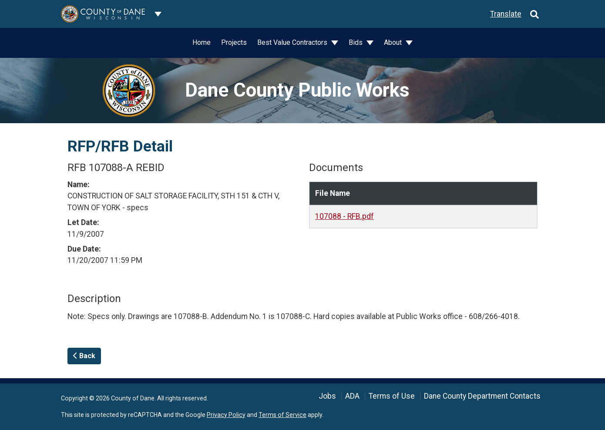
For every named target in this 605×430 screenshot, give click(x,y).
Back (84, 356)
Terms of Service (282, 414)
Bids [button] (356, 42)
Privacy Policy (226, 414)
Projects (234, 42)
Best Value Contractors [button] (293, 42)
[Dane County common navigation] (158, 14)
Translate (505, 14)
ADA (352, 396)
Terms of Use (392, 396)
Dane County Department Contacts (482, 396)
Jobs (327, 396)
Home (201, 42)
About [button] (393, 42)
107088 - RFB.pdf (344, 216)
